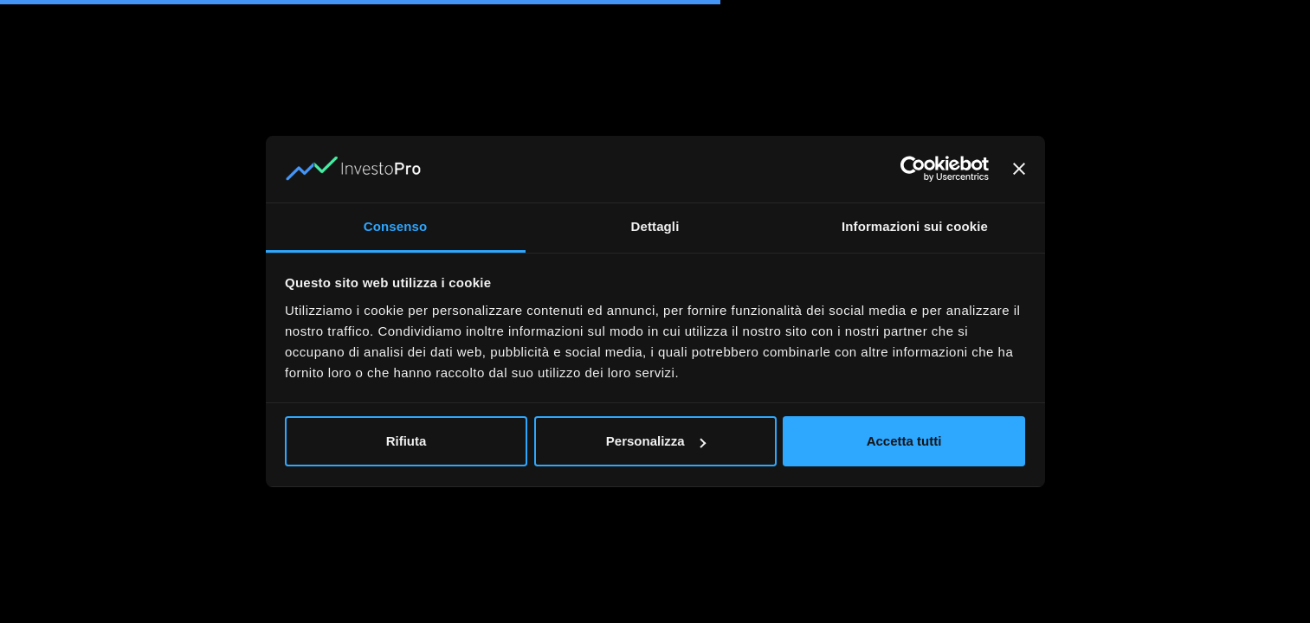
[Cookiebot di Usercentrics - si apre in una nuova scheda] (913, 170)
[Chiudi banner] (1019, 170)
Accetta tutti (904, 441)
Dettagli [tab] (655, 226)
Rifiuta (406, 441)
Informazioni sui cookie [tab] (915, 226)
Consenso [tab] (395, 226)
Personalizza (656, 441)
